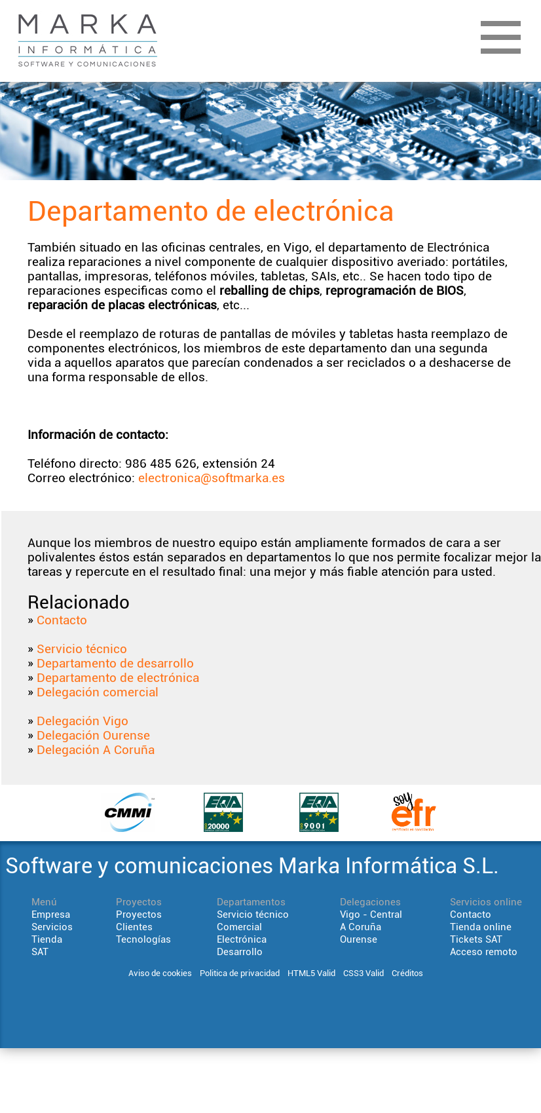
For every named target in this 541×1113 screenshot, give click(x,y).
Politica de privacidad (240, 973)
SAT (39, 952)
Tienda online (481, 927)
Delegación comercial (98, 692)
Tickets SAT (476, 939)
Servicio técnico (82, 649)
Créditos (407, 973)
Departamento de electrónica (118, 678)
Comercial (239, 927)
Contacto (62, 620)
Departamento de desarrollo (115, 663)
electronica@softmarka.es (211, 478)
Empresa (50, 914)
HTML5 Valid (311, 973)
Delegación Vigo (82, 721)
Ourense (358, 939)
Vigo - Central (371, 914)
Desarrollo (240, 952)
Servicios (52, 927)
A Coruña (360, 927)
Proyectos (139, 914)
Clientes (134, 927)
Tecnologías (143, 939)
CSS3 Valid (363, 973)
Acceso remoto (483, 952)
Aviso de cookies (160, 973)
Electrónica (242, 939)
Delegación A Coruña (96, 750)
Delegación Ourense (93, 735)
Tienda (46, 939)
